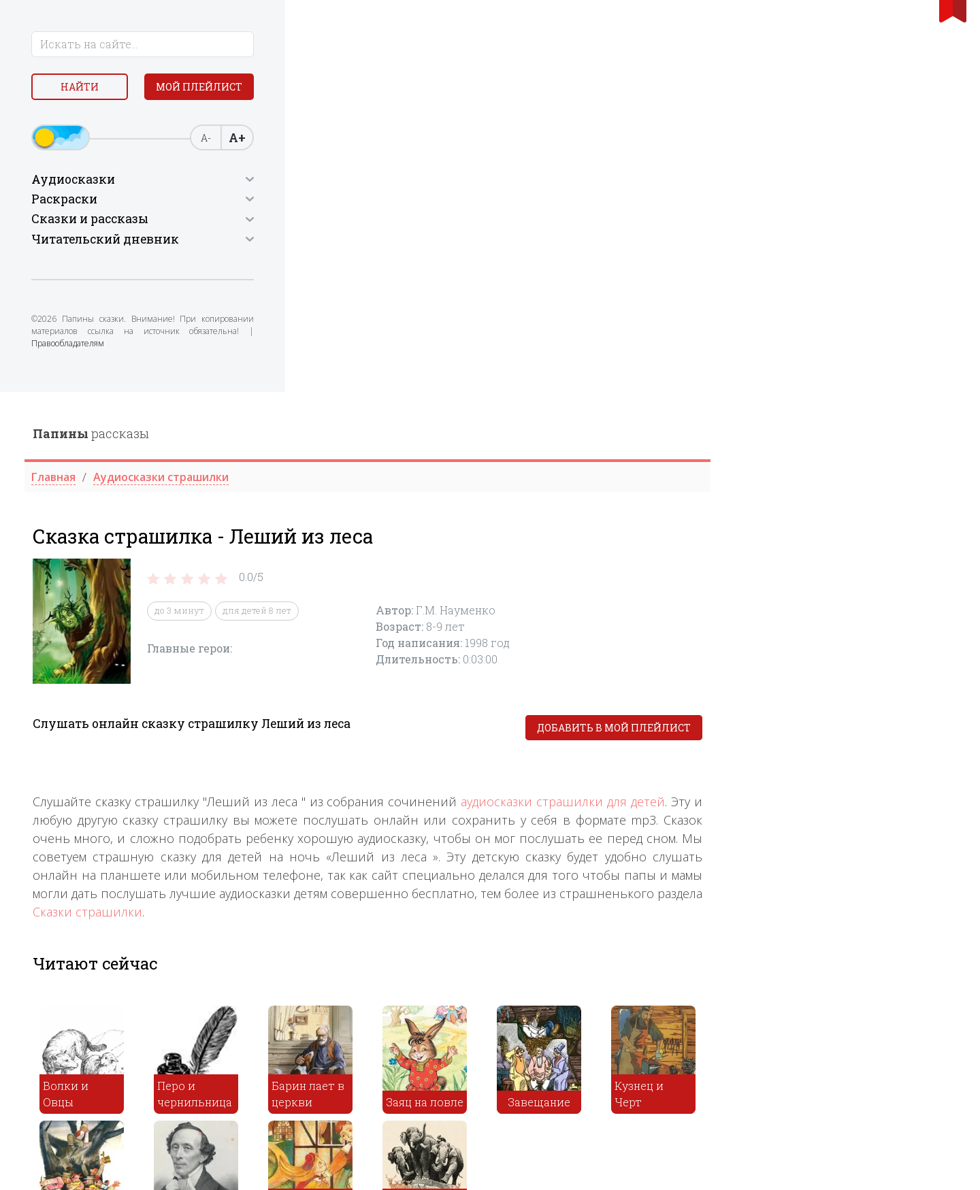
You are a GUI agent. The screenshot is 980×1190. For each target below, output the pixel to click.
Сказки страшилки (332, 520)
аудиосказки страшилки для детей (808, 409)
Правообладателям (127, 370)
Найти (122, 88)
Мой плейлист (123, 120)
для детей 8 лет (502, 219)
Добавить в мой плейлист (859, 336)
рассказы (336, 41)
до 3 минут (424, 219)
